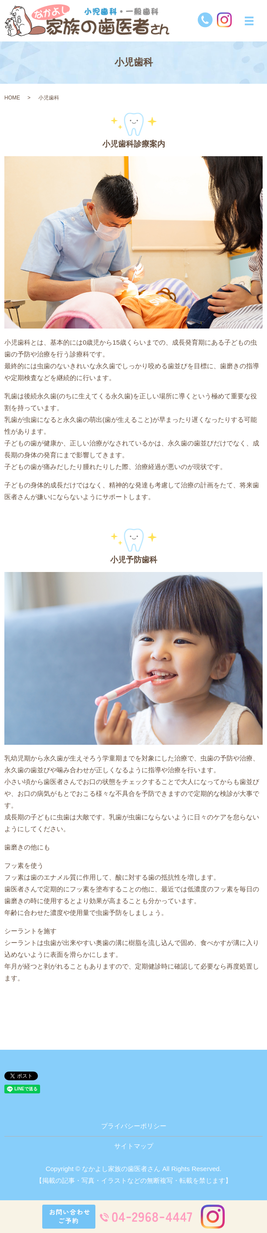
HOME (12, 98)
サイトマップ (133, 1146)
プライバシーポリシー (133, 1126)
